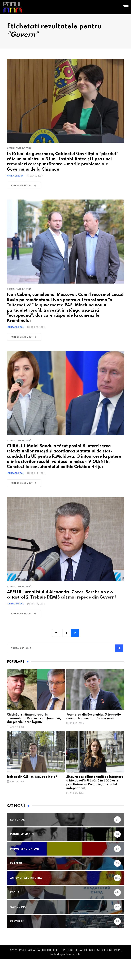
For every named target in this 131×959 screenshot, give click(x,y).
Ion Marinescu (15, 327)
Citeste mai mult (24, 185)
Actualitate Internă (19, 148)
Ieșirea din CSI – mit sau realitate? (32, 776)
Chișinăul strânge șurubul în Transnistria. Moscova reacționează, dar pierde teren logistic (34, 718)
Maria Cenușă (15, 176)
